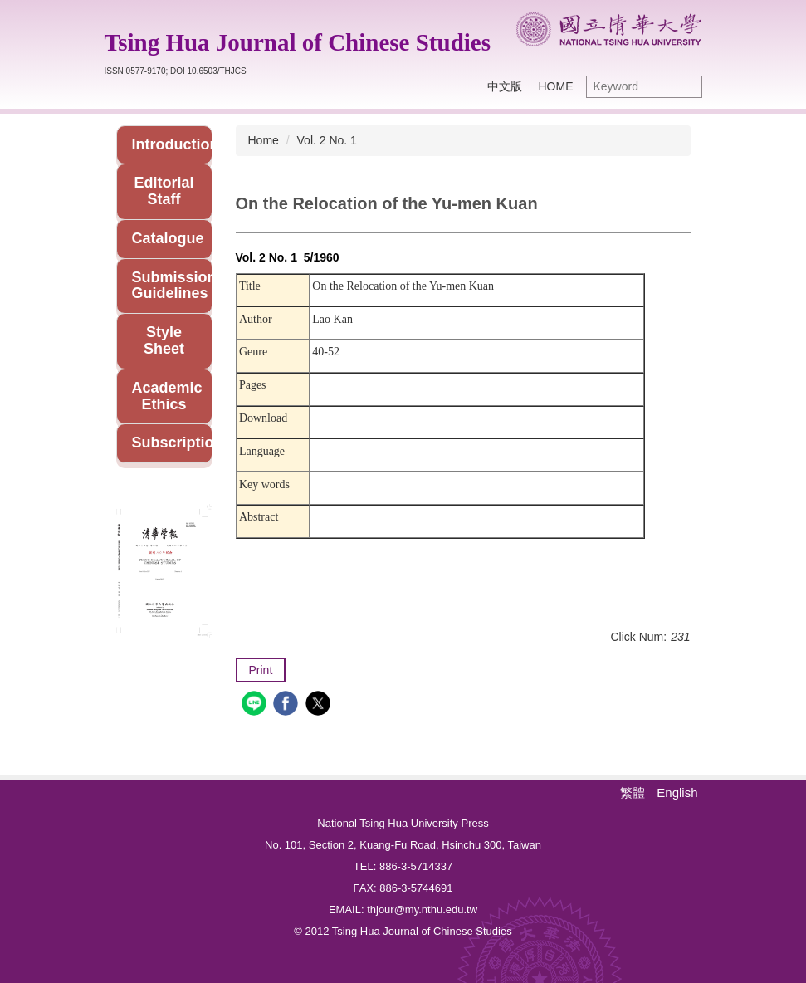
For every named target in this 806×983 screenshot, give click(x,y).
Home (556, 86)
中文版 (504, 86)
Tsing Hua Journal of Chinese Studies (298, 42)
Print (261, 670)
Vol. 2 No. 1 (327, 140)
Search (685, 86)
